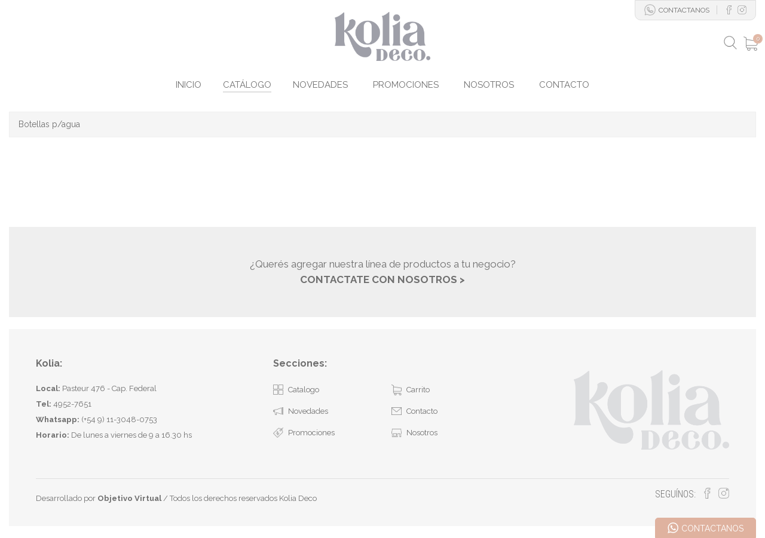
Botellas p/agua (49, 124)
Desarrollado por (98, 498)
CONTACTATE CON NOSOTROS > (382, 279)
